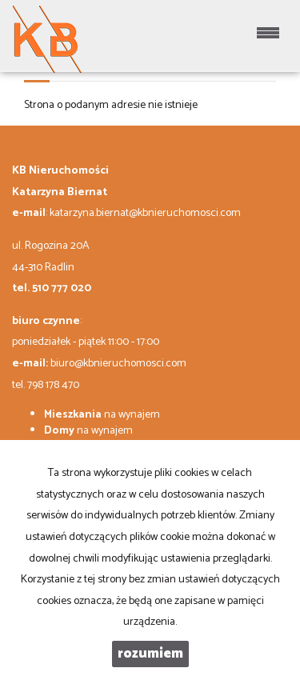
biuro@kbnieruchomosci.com (118, 363)
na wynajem (102, 415)
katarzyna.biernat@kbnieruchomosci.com (145, 213)
